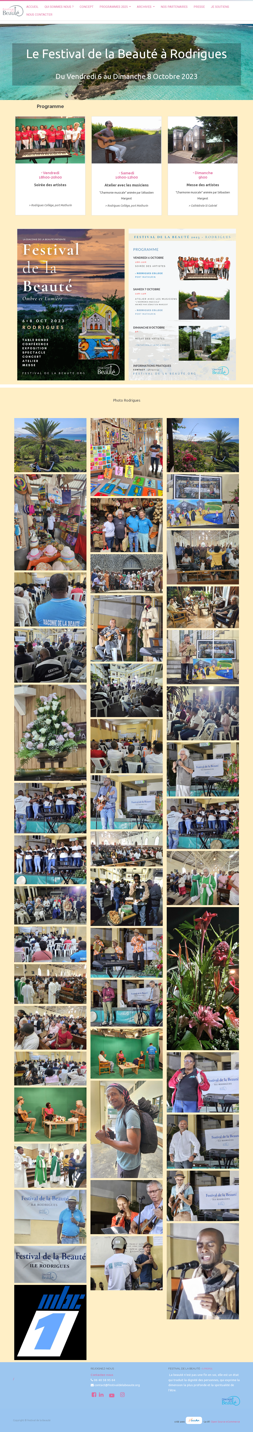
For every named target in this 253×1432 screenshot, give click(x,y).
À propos (207, 1368)
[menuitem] (32, 7)
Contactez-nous (102, 1374)
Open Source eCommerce (225, 1421)
